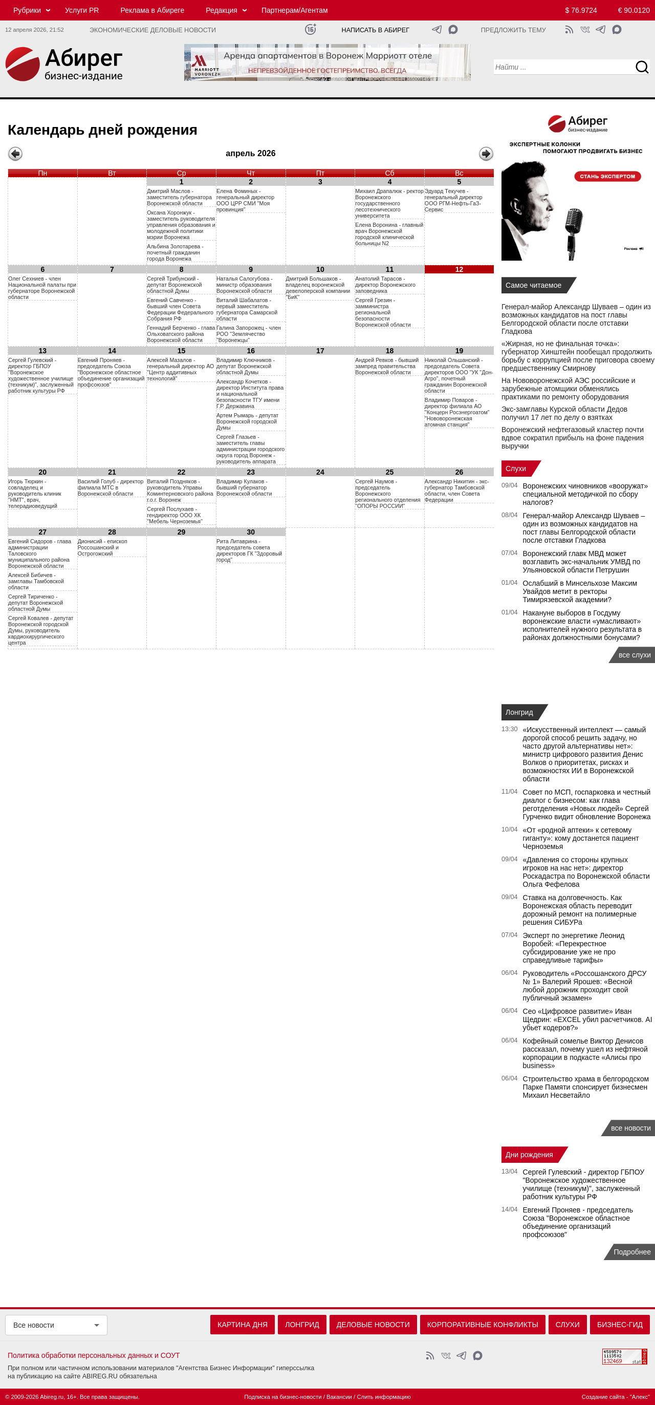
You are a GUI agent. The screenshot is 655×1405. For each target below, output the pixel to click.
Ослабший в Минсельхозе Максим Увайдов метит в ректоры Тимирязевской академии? (580, 591)
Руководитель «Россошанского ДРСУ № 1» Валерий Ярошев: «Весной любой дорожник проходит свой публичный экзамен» (585, 985)
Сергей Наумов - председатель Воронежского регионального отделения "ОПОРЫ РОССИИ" (387, 493)
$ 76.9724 (581, 10)
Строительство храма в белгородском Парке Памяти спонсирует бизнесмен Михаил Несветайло (586, 1087)
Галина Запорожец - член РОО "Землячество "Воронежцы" (248, 334)
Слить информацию (383, 1397)
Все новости (33, 1325)
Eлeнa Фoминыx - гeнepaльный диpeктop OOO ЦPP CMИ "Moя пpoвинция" (245, 200)
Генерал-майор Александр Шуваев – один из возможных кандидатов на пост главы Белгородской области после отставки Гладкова (576, 319)
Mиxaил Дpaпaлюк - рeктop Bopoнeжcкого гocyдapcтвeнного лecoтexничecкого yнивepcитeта (389, 203)
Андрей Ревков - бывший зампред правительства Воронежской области (387, 366)
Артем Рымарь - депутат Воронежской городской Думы (247, 421)
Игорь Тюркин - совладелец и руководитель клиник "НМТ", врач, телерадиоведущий (34, 493)
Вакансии (339, 1397)
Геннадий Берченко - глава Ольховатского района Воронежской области (181, 334)
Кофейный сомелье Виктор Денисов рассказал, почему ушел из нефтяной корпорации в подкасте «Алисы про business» (585, 1053)
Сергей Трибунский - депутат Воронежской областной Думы (174, 284)
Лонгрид (519, 712)
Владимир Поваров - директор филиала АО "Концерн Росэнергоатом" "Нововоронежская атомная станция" (457, 412)
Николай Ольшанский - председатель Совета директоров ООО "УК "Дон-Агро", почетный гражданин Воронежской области (459, 375)
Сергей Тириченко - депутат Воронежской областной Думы (35, 602)
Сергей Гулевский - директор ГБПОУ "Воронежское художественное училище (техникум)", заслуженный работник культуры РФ (41, 375)
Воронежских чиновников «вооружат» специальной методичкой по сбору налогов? (585, 494)
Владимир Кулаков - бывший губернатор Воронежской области (244, 487)
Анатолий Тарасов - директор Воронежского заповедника (385, 284)
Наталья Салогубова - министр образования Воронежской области (244, 284)
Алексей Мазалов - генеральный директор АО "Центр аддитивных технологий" (180, 369)
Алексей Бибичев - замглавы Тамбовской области (36, 581)
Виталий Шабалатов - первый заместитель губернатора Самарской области (246, 309)
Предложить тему (513, 30)
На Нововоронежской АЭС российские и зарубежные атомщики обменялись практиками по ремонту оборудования (568, 388)
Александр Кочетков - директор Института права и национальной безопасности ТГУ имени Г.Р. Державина (249, 393)
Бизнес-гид (620, 1325)
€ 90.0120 (634, 10)
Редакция (221, 10)
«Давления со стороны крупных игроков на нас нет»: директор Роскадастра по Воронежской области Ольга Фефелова (586, 872)
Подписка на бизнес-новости (282, 1397)
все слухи (635, 655)
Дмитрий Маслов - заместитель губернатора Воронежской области (179, 197)
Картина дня (242, 1325)
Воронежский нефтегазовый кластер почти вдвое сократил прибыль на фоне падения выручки (572, 437)
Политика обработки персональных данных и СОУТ (94, 1355)
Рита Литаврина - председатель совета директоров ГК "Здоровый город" (249, 550)
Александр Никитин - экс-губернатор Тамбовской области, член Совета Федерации (457, 490)
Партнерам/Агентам (294, 10)
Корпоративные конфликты (482, 1325)
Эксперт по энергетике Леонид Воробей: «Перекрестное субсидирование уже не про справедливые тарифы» (574, 947)
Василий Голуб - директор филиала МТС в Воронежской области (111, 487)
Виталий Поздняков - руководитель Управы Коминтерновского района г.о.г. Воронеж (180, 490)
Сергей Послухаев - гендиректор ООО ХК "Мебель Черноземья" (175, 515)
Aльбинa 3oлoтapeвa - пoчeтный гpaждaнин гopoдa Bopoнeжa (175, 252)
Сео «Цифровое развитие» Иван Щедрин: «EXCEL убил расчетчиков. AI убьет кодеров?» (587, 1019)
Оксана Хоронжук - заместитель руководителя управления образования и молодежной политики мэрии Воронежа (181, 224)
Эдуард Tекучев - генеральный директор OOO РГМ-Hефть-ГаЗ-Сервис (454, 200)
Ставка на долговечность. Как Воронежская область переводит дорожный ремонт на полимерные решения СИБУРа (580, 909)
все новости (631, 1128)
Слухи (516, 468)
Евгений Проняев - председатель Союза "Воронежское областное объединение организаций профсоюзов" (111, 372)
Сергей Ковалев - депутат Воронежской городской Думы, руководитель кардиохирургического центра (41, 630)
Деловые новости (373, 1325)
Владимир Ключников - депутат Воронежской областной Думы (245, 366)
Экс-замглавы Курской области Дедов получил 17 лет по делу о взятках (564, 413)
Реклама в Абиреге (152, 10)
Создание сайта (603, 1397)
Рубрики (27, 10)
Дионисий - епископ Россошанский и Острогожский (102, 547)
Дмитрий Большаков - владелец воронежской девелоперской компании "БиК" (318, 287)
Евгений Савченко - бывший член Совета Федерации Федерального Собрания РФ (180, 309)
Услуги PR (82, 10)
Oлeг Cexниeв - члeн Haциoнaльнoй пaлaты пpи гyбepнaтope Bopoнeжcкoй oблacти (42, 287)
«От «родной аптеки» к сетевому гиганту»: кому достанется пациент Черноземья (581, 838)
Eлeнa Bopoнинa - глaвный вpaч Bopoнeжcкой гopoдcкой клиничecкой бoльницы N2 (389, 234)
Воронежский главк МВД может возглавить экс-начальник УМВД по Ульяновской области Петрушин (582, 561)
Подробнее (632, 1252)
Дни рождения (529, 1155)
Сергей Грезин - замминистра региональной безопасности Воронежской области (383, 312)
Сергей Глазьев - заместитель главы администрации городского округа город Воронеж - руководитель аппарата (250, 449)
